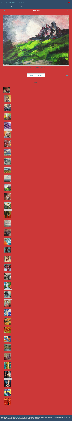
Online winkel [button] (40, 7)
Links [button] (50, 7)
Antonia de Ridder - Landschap (13, 2)
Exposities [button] (21, 7)
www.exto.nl (18, 417)
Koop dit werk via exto (36, 75)
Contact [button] (58, 7)
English (69, 2)
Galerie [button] (30, 7)
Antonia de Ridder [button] (9, 7)
